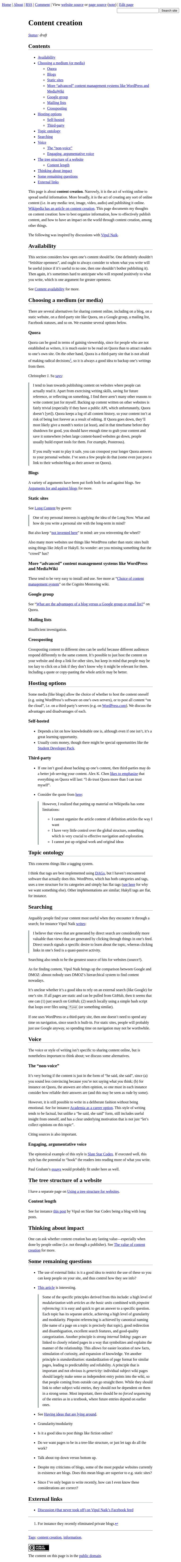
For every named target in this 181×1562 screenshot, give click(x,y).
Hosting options (50, 114)
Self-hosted (55, 120)
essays (56, 1169)
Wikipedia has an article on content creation (61, 209)
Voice (42, 142)
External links (48, 182)
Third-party (56, 125)
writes (80, 924)
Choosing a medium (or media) (61, 63)
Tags (31, 1537)
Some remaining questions (58, 176)
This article (46, 1287)
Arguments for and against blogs (53, 488)
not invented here (64, 533)
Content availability (50, 289)
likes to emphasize (124, 774)
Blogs (51, 74)
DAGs (100, 873)
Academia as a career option (91, 1107)
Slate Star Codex (100, 1154)
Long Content (45, 508)
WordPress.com (114, 706)
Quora (52, 69)
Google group (57, 97)
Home (6, 5)
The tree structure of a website (60, 159)
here (78, 794)
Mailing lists (56, 103)
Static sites (55, 80)
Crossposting (57, 108)
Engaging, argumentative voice (70, 154)
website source (72, 5)
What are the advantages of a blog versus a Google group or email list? (89, 604)
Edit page (126, 5)
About (18, 5)
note (112, 5)
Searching (45, 137)
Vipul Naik (109, 235)
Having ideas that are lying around (70, 1414)
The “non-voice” (59, 148)
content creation (49, 1537)
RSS (29, 5)
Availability (46, 57)
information (72, 1537)
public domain (90, 1555)
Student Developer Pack (56, 748)
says (58, 376)
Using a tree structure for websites (93, 1191)
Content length (58, 165)
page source (98, 5)
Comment (42, 5)
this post (59, 1211)
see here (129, 884)
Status (32, 35)
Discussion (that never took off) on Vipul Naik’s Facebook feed (85, 1509)
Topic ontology (49, 131)
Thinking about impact (55, 171)
